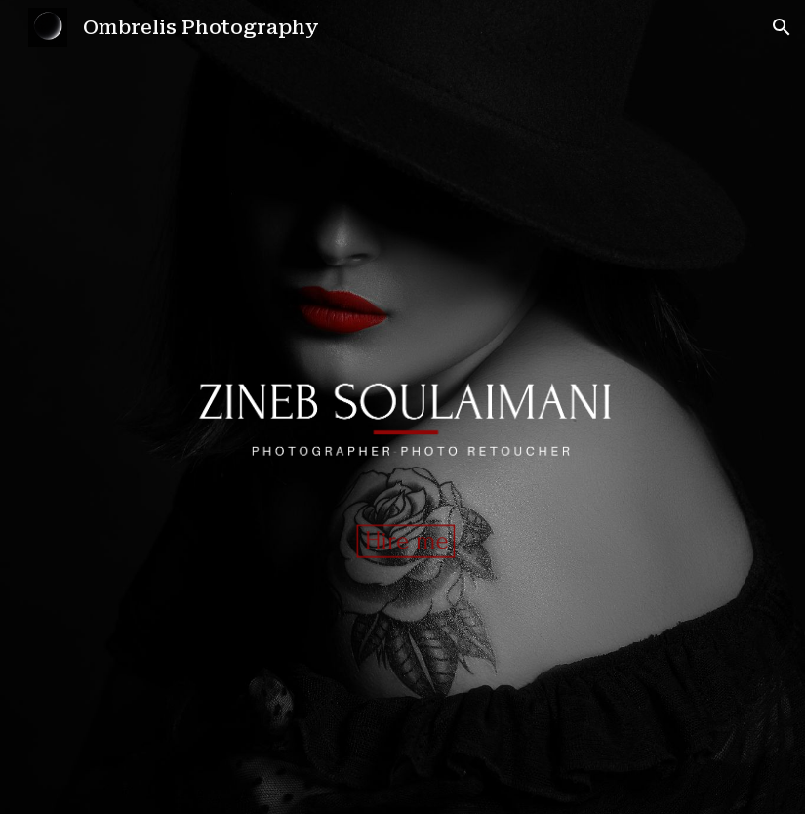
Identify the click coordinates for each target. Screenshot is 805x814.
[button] (781, 27)
